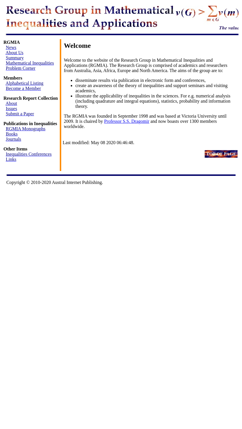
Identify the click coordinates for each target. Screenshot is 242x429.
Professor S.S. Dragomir (126, 121)
